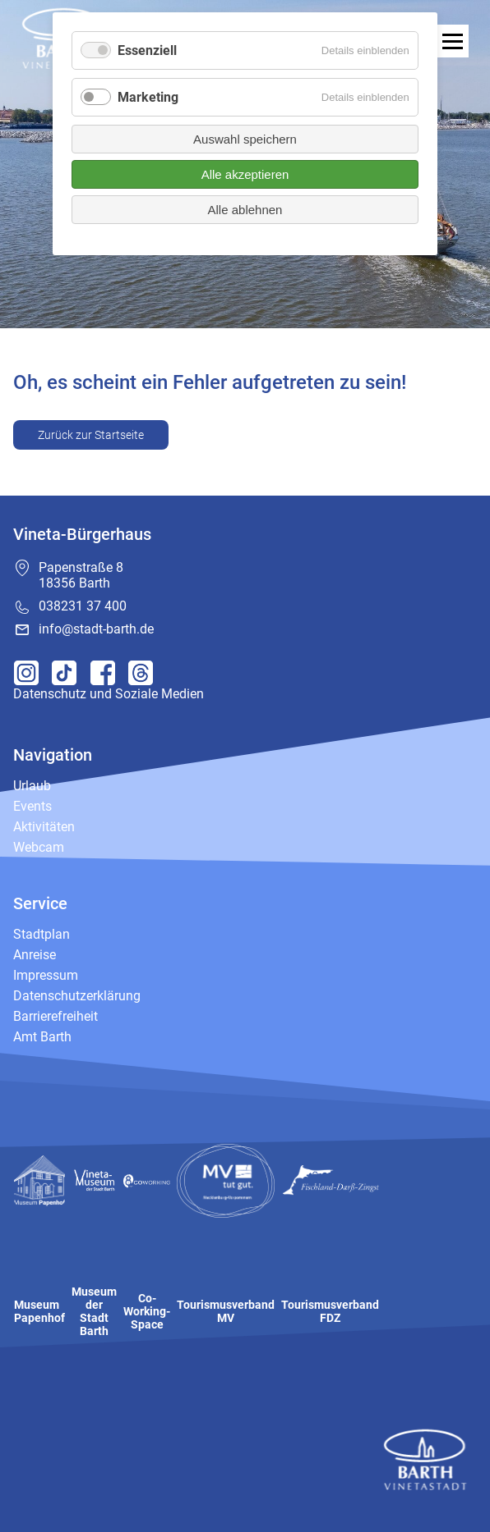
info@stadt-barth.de (96, 629)
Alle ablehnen (245, 210)
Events (32, 806)
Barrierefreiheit (55, 1016)
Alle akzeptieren (245, 174)
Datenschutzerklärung (77, 996)
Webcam (38, 847)
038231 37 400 (83, 606)
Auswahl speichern (245, 139)
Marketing (148, 97)
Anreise (34, 955)
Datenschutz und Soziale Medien (108, 694)
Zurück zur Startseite (91, 434)
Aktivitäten (44, 827)
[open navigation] (452, 41)
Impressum (45, 975)
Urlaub (32, 785)
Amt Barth (42, 1037)
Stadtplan (41, 934)
